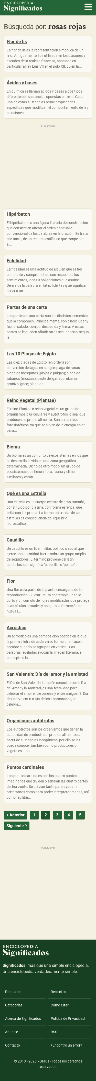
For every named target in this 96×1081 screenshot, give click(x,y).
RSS (54, 1032)
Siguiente (17, 825)
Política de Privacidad (68, 1018)
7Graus (43, 1061)
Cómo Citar (60, 1005)
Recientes (58, 992)
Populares (13, 992)
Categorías (14, 1005)
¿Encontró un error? (66, 1045)
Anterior (15, 815)
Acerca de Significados (23, 1018)
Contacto (12, 1045)
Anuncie (11, 1032)
